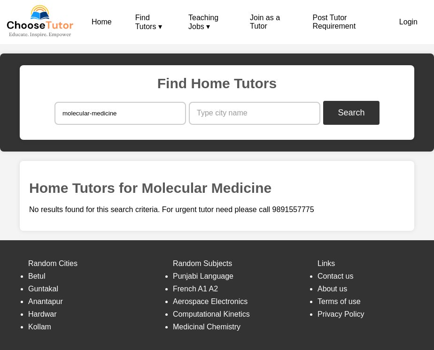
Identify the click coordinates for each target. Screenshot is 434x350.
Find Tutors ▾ (148, 22)
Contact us (335, 276)
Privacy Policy (341, 314)
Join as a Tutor (265, 22)
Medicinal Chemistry (206, 327)
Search (351, 112)
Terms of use (339, 301)
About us (332, 289)
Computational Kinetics (211, 314)
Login (408, 22)
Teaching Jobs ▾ (203, 22)
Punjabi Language (203, 276)
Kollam (39, 327)
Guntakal (43, 289)
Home (102, 22)
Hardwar (42, 314)
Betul (36, 276)
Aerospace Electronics (210, 301)
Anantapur (45, 301)
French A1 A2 (195, 289)
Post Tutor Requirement (334, 22)
